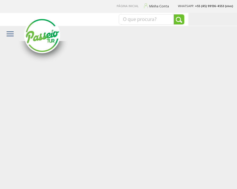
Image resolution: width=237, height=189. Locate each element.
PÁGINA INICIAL (128, 6)
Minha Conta (159, 6)
